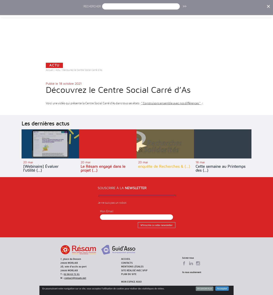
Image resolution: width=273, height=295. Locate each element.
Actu (108, 11)
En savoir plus (204, 288)
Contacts (127, 263)
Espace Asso (253, 11)
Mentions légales (132, 266)
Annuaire (214, 11)
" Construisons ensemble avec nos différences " (171, 103)
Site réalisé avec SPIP (134, 270)
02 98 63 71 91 (72, 274)
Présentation (146, 11)
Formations (192, 11)
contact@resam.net (75, 278)
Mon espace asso (131, 281)
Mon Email (106, 211)
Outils (233, 11)
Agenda (124, 11)
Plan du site (128, 274)
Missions (170, 11)
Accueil (91, 11)
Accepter (222, 288)
